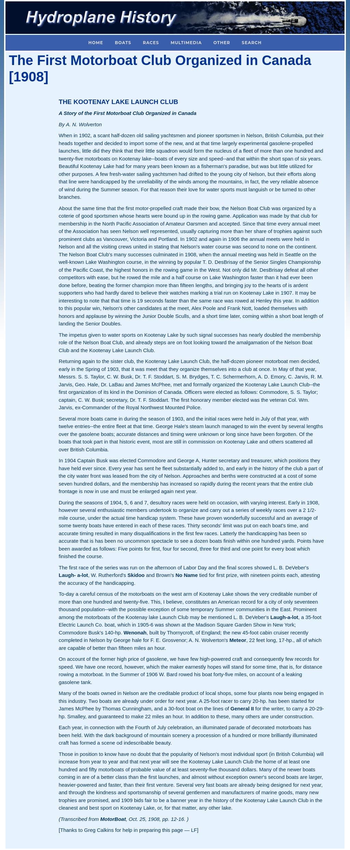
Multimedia (186, 42)
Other (221, 42)
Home (96, 42)
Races (151, 42)
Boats (123, 42)
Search (251, 42)
